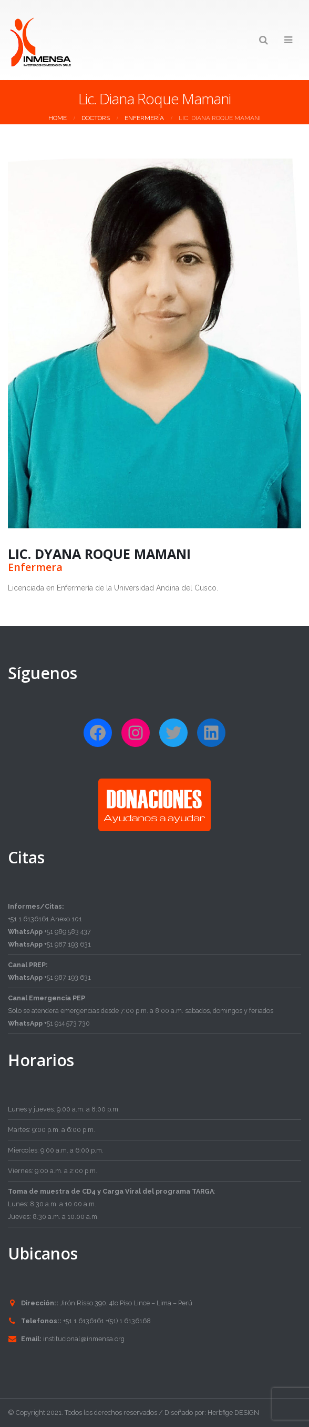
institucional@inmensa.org (84, 1339)
